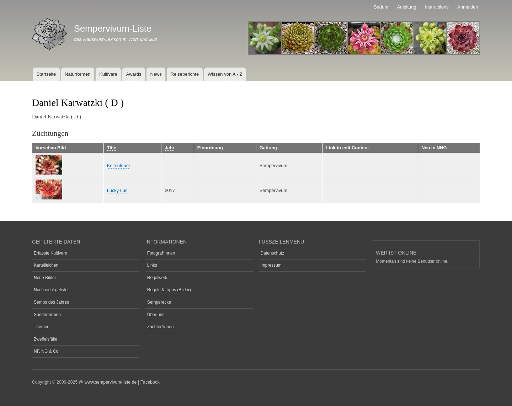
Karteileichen (46, 265)
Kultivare (108, 74)
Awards (133, 74)
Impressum (271, 265)
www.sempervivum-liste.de (111, 382)
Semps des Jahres (51, 302)
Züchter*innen (160, 326)
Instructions (436, 7)
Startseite (46, 74)
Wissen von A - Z (225, 74)
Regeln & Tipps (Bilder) (169, 289)
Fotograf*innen (161, 253)
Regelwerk (157, 277)
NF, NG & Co (46, 351)
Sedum (381, 7)
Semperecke (159, 302)
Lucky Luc (117, 190)
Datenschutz (272, 253)
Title (111, 147)
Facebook (150, 382)
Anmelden (467, 7)
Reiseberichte (185, 74)
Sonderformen (47, 314)
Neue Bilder (45, 277)
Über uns (156, 314)
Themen (41, 326)
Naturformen (77, 74)
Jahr (169, 147)
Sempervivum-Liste (112, 28)
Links (152, 265)
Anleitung (406, 7)
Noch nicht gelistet (51, 289)
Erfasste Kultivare (50, 253)
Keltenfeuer (118, 165)
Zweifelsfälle (45, 339)
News (156, 74)
